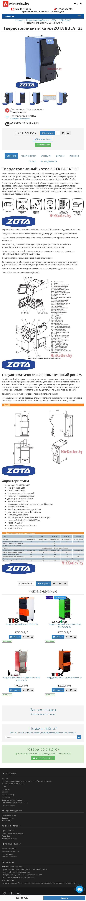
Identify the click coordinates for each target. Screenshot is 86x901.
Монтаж (5, 778)
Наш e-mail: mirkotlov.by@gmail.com (16, 872)
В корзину (47, 133)
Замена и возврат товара (12, 800)
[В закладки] (62, 133)
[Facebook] (12, 892)
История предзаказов (10, 851)
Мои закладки (7, 854)
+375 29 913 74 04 (65, 9)
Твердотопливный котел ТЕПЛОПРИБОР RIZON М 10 (21, 679)
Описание (11, 156)
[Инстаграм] (5, 892)
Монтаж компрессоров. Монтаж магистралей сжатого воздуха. (27, 781)
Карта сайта (6, 821)
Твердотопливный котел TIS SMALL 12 (64, 677)
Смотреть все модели (20, 118)
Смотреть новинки (43, 758)
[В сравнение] (68, 133)
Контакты (6, 789)
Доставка (60, 156)
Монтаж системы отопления (13, 784)
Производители (8, 830)
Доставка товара (8, 794)
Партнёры (6, 836)
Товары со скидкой (9, 839)
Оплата (32, 161)
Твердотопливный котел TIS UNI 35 (21, 624)
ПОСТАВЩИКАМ (8, 805)
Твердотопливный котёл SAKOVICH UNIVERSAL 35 (64, 625)
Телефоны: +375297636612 (12, 867)
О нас (4, 786)
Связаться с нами (9, 815)
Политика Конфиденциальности (15, 802)
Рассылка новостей (9, 857)
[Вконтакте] (19, 892)
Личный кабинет (8, 849)
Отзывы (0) (46, 156)
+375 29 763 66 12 (23, 9)
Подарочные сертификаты (12, 833)
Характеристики (28, 156)
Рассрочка (74, 156)
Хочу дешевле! (43, 144)
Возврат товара (8, 818)
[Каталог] (79, 16)
